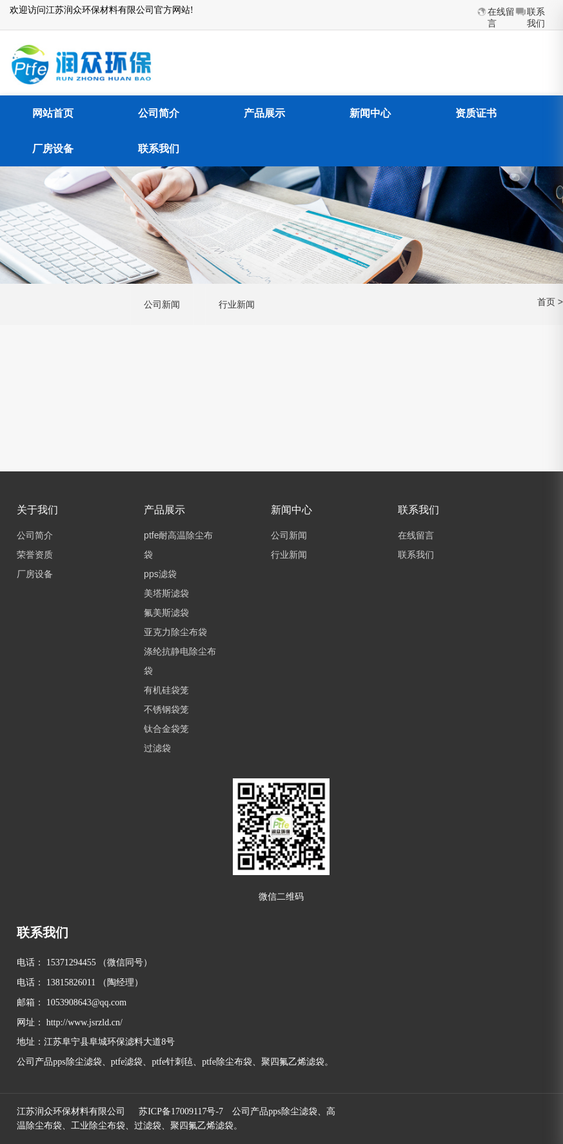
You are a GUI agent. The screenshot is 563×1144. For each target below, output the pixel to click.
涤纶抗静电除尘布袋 (180, 661)
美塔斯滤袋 (166, 593)
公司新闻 (162, 304)
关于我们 (37, 509)
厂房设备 (53, 148)
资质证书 (476, 113)
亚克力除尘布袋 (175, 632)
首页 (546, 302)
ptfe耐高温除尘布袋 (178, 545)
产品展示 (264, 113)
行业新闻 (237, 304)
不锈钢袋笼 (166, 709)
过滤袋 (157, 748)
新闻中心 (370, 113)
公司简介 (158, 113)
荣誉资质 (35, 554)
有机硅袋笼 (166, 690)
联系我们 (158, 148)
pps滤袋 (160, 574)
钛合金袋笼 (166, 729)
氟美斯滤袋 (166, 612)
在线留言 (416, 535)
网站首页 (53, 113)
